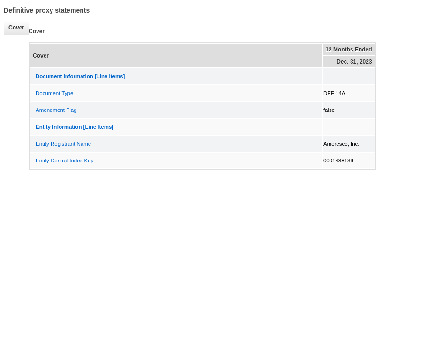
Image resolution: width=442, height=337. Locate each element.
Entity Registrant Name (63, 144)
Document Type (54, 93)
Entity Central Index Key (64, 160)
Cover (14, 27)
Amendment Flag (56, 110)
